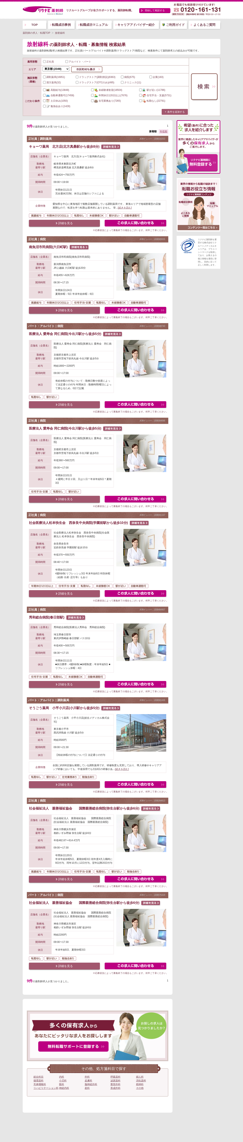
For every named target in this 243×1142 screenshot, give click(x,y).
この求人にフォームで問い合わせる (135, 223)
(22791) (152, 100)
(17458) (58, 95)
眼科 (61, 1084)
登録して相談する (155, 10)
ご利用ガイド (175, 24)
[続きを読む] (125, 207)
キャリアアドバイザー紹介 (136, 24)
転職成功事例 (61, 24)
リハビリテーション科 (45, 1088)
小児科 (63, 1080)
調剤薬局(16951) (54, 77)
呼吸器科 (115, 1076)
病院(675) (128, 77)
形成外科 (115, 1088)
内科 (61, 1076)
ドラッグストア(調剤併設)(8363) (95, 77)
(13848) (56, 90)
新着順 (153, 131)
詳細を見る (65, 223)
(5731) (155, 95)
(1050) (55, 100)
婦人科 (140, 1076)
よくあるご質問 (204, 24)
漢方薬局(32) (52, 82)
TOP (34, 24)
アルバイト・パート (78, 61)
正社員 (48, 61)
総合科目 (38, 1076)
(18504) (106, 90)
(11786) (152, 90)
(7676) (109, 95)
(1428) (56, 106)
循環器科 (38, 1080)
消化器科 (141, 1080)
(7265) (106, 100)
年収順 (163, 131)
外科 (87, 1076)
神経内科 (64, 1088)
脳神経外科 (91, 1084)
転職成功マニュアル (94, 24)
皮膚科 (88, 1080)
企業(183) (156, 77)
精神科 (140, 1084)
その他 (140, 1088)
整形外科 (115, 1084)
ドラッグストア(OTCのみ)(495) (95, 82)
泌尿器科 (115, 1080)
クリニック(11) (131, 82)
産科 (87, 1088)
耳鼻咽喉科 (39, 1084)
